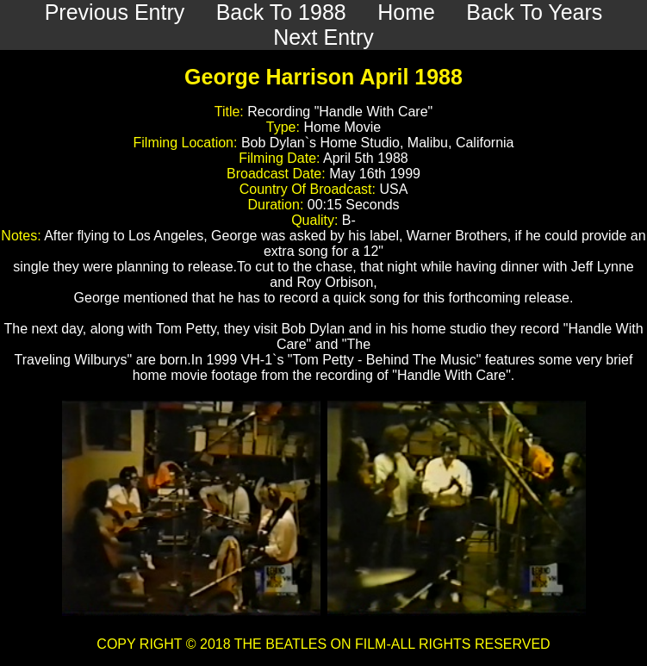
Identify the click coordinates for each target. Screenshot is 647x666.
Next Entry (323, 37)
